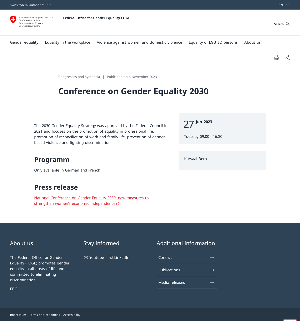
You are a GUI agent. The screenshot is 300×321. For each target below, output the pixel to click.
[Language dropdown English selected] (282, 5)
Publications (186, 270)
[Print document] (276, 57)
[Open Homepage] (70, 22)
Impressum (18, 315)
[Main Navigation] (147, 42)
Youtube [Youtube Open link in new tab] (93, 257)
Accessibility (71, 315)
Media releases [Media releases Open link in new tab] (186, 282)
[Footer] (150, 314)
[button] (24, 42)
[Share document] (287, 57)
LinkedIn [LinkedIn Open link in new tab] (118, 257)
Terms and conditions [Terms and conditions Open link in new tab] (44, 315)
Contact (186, 257)
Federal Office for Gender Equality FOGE (96, 18)
